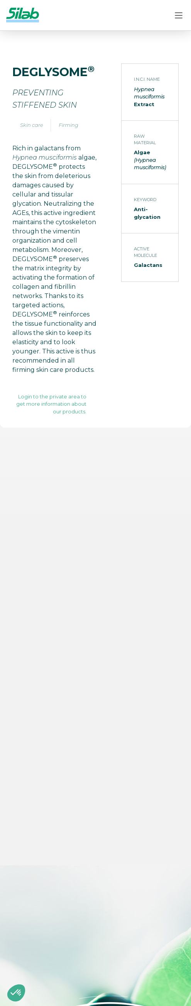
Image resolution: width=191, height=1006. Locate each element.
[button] (16, 993)
